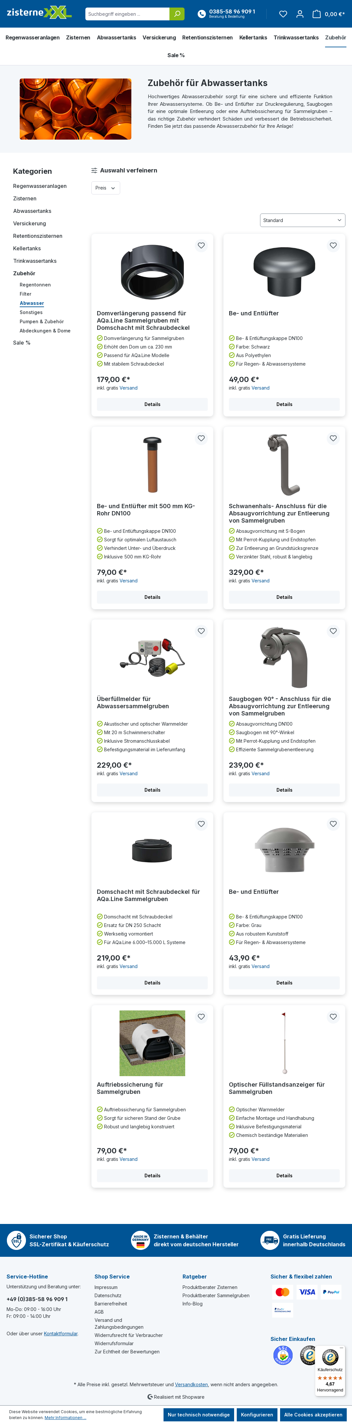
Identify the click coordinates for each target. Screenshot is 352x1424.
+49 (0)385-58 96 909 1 (37, 1299)
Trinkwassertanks (34, 261)
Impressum (106, 1287)
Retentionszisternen (37, 236)
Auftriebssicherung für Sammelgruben (130, 1088)
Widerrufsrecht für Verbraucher (129, 1335)
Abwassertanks (32, 211)
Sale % (22, 342)
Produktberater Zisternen (210, 1287)
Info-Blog (193, 1303)
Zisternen (24, 198)
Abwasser (32, 303)
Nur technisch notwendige (199, 1414)
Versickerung (29, 223)
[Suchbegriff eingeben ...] (127, 14)
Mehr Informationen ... (65, 1417)
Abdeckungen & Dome (45, 330)
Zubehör (24, 273)
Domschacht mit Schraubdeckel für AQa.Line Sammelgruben (148, 895)
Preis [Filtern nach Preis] (106, 187)
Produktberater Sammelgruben (216, 1295)
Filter (25, 294)
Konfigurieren (257, 1414)
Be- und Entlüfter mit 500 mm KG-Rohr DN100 (146, 510)
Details (152, 404)
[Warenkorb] (326, 14)
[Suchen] (177, 14)
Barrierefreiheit (111, 1303)
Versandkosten (191, 1384)
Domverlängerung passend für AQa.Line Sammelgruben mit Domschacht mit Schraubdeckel (143, 320)
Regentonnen (35, 284)
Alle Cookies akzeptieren (313, 1414)
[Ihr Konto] (300, 14)
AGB (99, 1312)
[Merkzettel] (283, 14)
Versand (129, 388)
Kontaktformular (60, 1333)
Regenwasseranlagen (40, 186)
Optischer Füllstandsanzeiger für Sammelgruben (277, 1088)
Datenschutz (108, 1295)
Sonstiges (31, 312)
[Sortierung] (302, 220)
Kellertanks (27, 248)
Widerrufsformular (114, 1343)
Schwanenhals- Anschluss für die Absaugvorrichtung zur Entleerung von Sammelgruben (279, 513)
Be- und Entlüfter (254, 313)
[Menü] (341, 1349)
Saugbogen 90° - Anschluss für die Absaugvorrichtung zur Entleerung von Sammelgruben (280, 706)
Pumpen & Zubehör (42, 321)
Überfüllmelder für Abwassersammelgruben (133, 702)
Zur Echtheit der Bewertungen (127, 1351)
